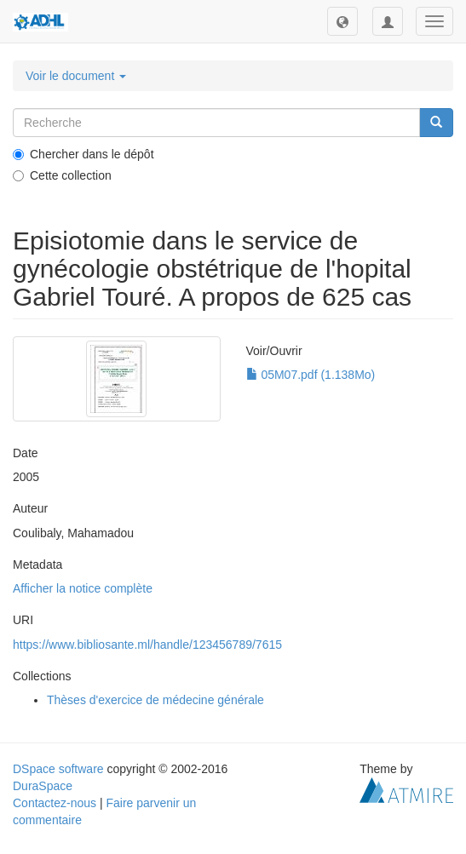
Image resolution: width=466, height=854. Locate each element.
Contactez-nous (54, 803)
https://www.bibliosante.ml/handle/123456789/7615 (147, 644)
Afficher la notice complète (82, 588)
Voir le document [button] (76, 76)
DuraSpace (42, 786)
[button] (342, 21)
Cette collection (62, 175)
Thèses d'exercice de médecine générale (155, 700)
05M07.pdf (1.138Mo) (311, 374)
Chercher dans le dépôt (83, 154)
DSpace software (58, 769)
